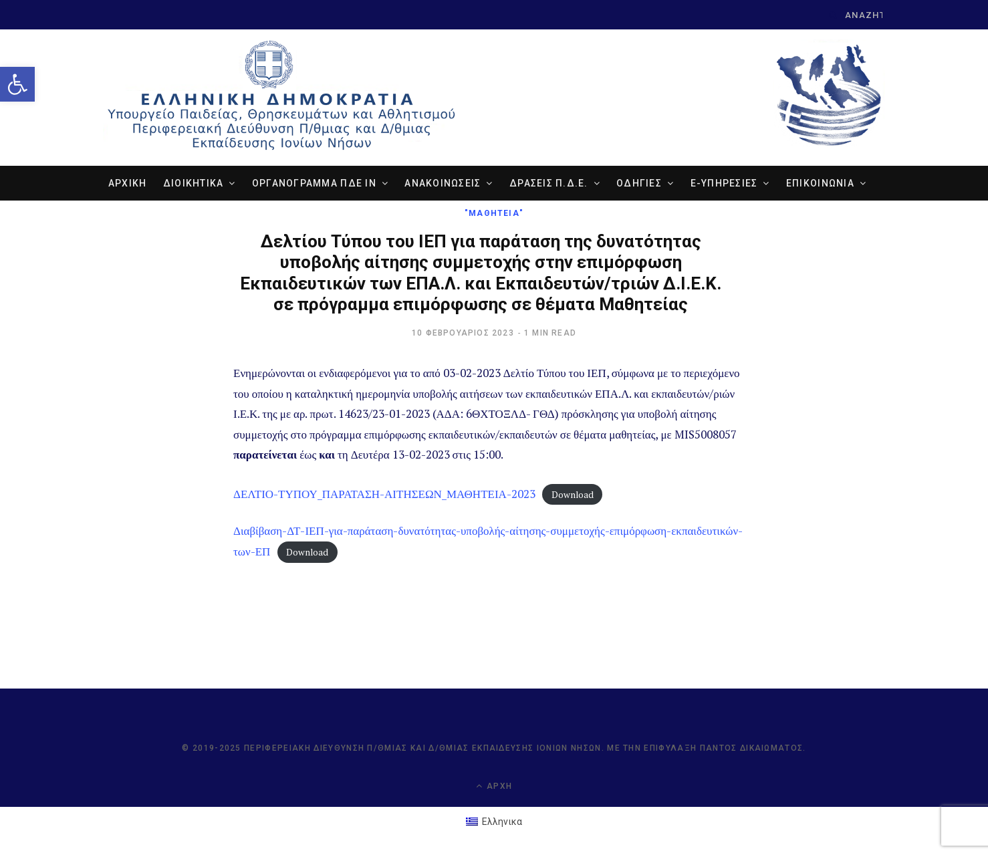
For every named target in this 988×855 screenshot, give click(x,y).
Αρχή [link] (494, 786)
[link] (17, 84)
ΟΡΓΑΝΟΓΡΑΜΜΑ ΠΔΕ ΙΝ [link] (314, 183)
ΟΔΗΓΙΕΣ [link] (639, 183)
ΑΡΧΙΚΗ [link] (127, 183)
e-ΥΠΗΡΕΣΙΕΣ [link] (724, 183)
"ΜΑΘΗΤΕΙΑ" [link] (494, 213)
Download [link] (572, 495)
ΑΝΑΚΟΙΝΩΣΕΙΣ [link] (442, 183)
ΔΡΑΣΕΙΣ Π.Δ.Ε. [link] (548, 183)
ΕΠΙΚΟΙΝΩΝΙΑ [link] (820, 183)
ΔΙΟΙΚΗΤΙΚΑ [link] (193, 183)
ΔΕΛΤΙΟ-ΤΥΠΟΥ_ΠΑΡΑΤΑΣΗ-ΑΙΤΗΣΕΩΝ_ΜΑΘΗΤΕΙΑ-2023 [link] (384, 493)
